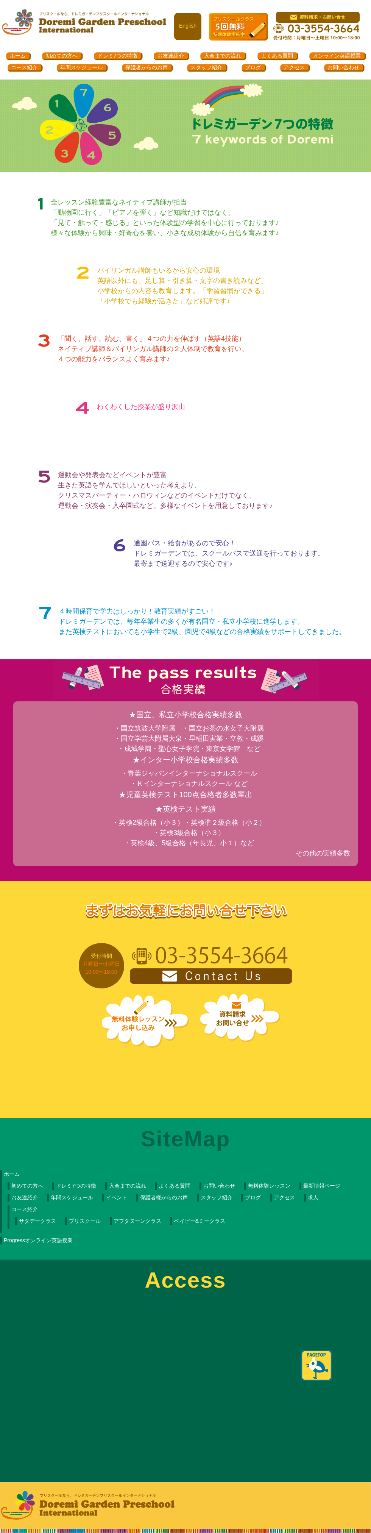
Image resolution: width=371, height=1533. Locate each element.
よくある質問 (277, 56)
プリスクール (85, 1221)
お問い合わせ (343, 67)
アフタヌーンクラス (137, 1221)
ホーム (18, 56)
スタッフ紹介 (206, 67)
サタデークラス (37, 1221)
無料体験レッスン (269, 1186)
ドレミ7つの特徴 (118, 56)
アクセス (294, 67)
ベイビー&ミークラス (199, 1221)
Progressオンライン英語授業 (38, 1240)
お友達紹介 (170, 56)
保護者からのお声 (146, 67)
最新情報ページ (321, 1186)
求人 (313, 1197)
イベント (116, 1197)
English (187, 26)
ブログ (253, 67)
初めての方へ (62, 56)
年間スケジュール (81, 67)
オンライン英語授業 (337, 56)
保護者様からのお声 (164, 1197)
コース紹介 (24, 67)
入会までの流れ (222, 56)
